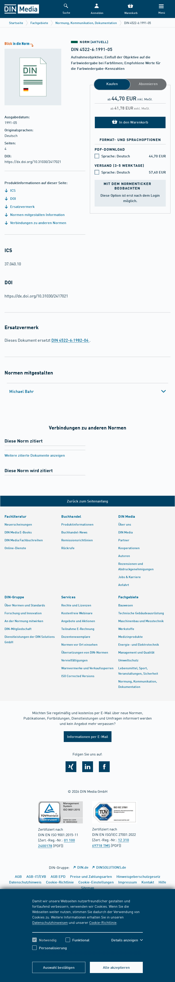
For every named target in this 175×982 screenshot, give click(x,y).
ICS (10, 190)
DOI (10, 198)
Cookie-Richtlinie (102, 922)
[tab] (87, 391)
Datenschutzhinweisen (50, 922)
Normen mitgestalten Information (35, 214)
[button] (96, 9)
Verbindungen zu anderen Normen (35, 222)
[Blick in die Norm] (30, 73)
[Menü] (161, 9)
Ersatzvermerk (20, 206)
